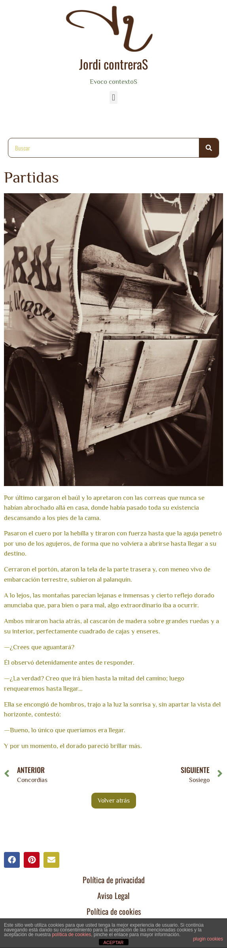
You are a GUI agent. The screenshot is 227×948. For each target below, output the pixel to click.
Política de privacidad (114, 880)
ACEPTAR (113, 942)
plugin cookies (208, 939)
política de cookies (71, 934)
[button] (113, 97)
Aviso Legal (113, 895)
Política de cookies (114, 911)
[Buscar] (209, 147)
